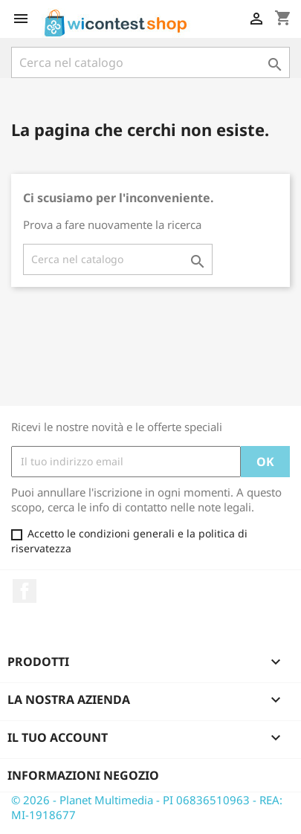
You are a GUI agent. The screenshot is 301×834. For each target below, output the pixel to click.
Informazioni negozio (83, 775)
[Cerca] (150, 62)
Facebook (24, 591)
